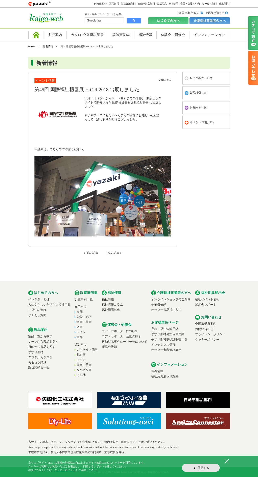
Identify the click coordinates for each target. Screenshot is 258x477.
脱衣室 (81, 354)
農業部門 (224, 3)
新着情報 (48, 46)
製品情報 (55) (199, 92)
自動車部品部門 (146, 3)
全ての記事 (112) (201, 78)
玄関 (80, 311)
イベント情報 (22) (202, 122)
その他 (81, 375)
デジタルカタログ (40, 357)
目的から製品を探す (41, 346)
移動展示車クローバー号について (124, 341)
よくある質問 (37, 315)
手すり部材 (35, 352)
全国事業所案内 (189, 13)
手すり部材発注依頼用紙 (167, 334)
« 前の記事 (91, 252)
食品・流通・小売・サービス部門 (198, 3)
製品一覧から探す (40, 336)
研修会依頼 (109, 346)
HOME (31, 46)
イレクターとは (38, 299)
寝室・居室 (84, 322)
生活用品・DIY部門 (167, 3)
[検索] (104, 21)
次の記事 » (114, 252)
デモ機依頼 (158, 304)
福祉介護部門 (128, 3)
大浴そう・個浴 (87, 349)
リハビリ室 (84, 369)
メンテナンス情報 (163, 344)
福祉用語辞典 (111, 309)
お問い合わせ (215, 13)
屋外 (80, 337)
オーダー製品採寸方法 (166, 309)
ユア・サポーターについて (120, 331)
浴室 (80, 327)
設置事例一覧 (84, 299)
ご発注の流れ (37, 309)
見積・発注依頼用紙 (164, 328)
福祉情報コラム (112, 304)
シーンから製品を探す (43, 341)
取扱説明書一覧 (38, 367)
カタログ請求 (37, 362)
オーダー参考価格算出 (166, 349)
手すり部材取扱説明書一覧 (169, 339)
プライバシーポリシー (210, 334)
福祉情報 (108, 299)
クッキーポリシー (207, 339)
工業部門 (114, 3)
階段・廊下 (84, 317)
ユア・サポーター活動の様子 (121, 336)
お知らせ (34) (199, 107)
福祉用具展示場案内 (164, 376)
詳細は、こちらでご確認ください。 (61, 149)
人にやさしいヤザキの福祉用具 (49, 304)
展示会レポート (205, 304)
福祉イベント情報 (207, 299)
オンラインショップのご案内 (170, 299)
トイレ (81, 332)
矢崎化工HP (100, 3)
